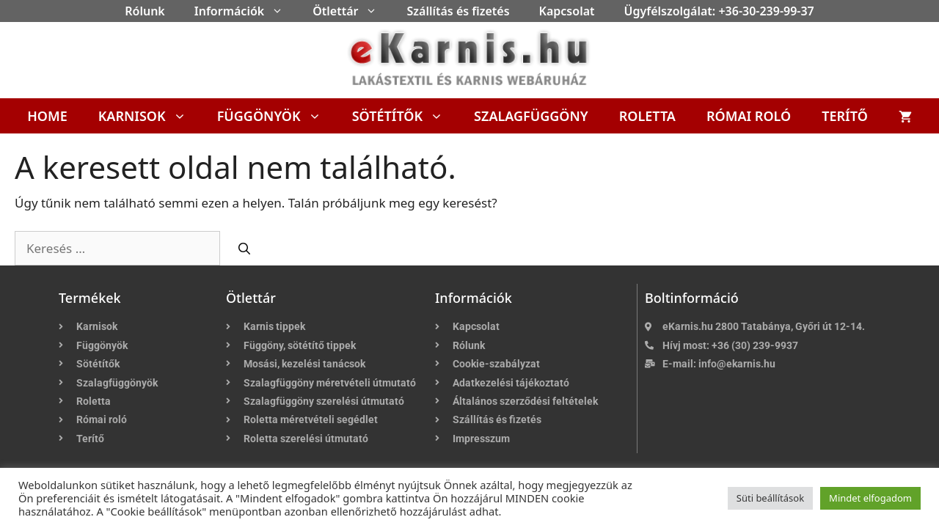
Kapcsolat (567, 11)
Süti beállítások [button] (770, 498)
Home (47, 116)
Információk (246, 11)
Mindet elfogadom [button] (870, 498)
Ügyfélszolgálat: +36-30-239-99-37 (719, 11)
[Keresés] (244, 248)
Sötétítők (405, 115)
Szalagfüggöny (531, 116)
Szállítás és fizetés (457, 11)
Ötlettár (352, 11)
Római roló (748, 116)
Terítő (845, 116)
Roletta (647, 116)
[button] (281, 11)
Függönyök (277, 115)
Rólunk (145, 11)
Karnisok (150, 115)
